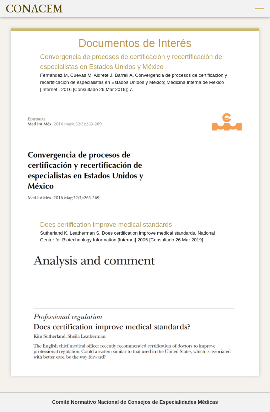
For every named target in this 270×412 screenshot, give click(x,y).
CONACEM (34, 8)
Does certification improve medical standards (106, 224)
